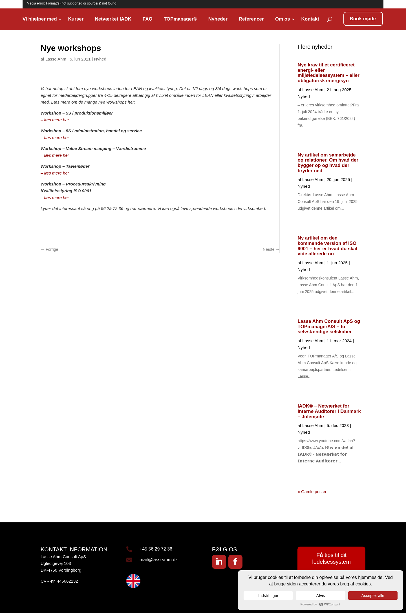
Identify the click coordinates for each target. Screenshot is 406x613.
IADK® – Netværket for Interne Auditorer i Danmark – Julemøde (329, 411)
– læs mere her (55, 119)
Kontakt (310, 19)
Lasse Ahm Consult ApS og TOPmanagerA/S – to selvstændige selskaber (329, 326)
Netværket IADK (113, 19)
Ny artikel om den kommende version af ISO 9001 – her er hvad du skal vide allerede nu (328, 245)
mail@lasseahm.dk (159, 559)
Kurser (76, 19)
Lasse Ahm (55, 59)
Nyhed (100, 59)
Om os (282, 19)
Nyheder (218, 19)
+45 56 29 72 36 (156, 549)
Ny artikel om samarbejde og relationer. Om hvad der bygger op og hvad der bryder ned (328, 162)
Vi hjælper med (40, 19)
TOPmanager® (180, 19)
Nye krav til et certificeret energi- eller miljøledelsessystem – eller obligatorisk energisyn (328, 72)
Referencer (251, 19)
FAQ (148, 19)
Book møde (363, 18)
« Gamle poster (312, 491)
